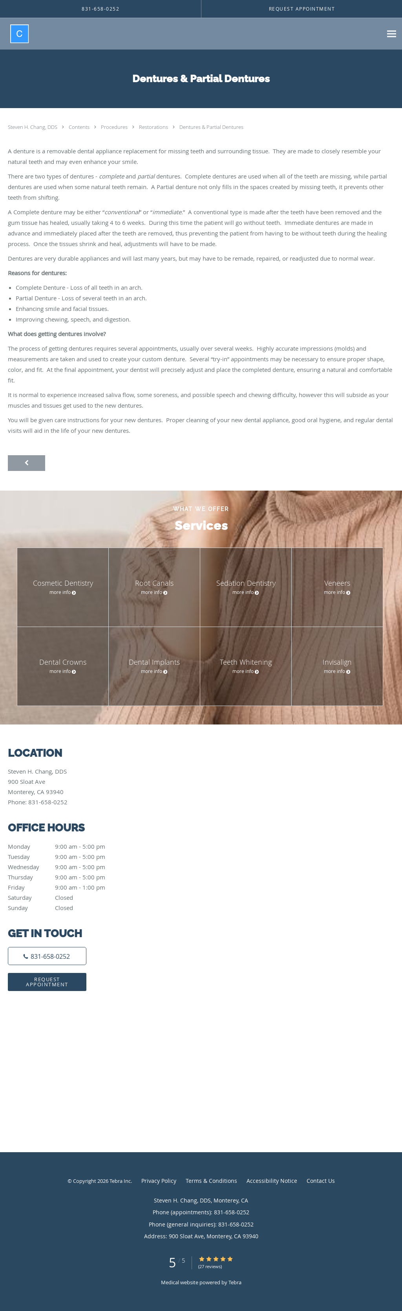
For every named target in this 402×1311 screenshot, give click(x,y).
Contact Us (321, 1180)
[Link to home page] (14, 34)
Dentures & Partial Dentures (211, 127)
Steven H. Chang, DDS (33, 127)
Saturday (65, 897)
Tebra (234, 1282)
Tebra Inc (120, 1180)
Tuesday (65, 856)
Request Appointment (47, 982)
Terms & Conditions (211, 1180)
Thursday (65, 877)
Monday (65, 846)
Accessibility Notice (272, 1180)
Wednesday (65, 867)
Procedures (115, 127)
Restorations (154, 127)
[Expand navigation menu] (391, 34)
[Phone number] (47, 956)
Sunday (65, 908)
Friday (65, 887)
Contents (80, 127)
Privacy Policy (158, 1180)
